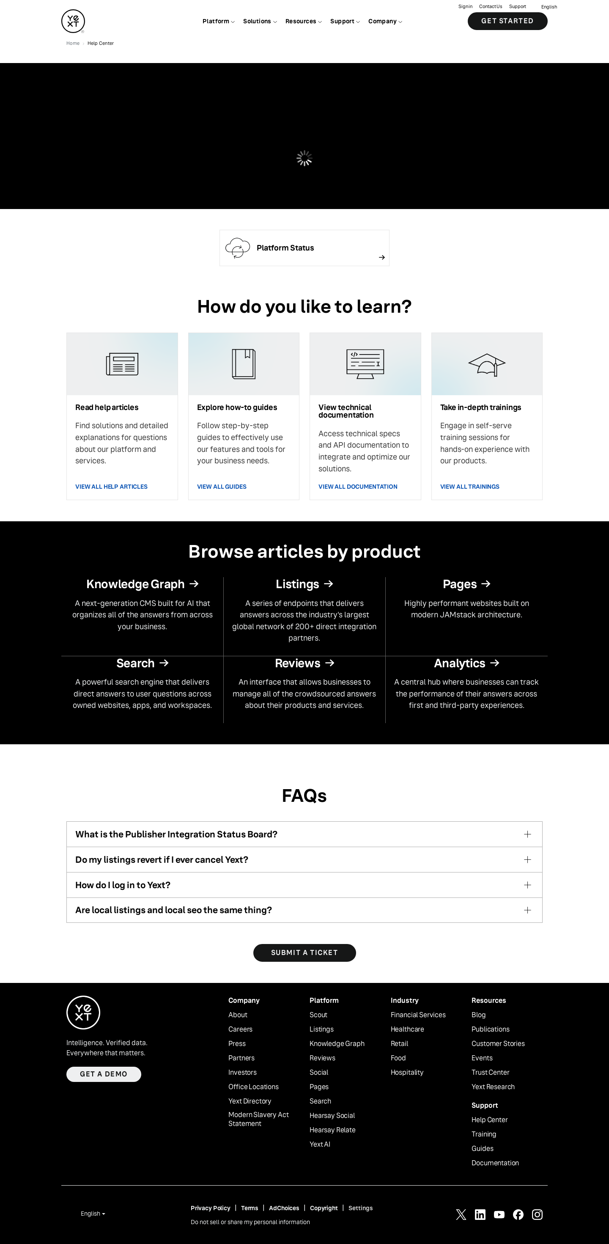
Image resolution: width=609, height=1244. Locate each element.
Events (482, 1058)
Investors (242, 1072)
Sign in (465, 6)
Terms (249, 1208)
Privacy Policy (210, 1208)
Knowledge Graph (337, 1044)
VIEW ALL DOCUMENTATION (358, 486)
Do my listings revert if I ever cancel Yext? (161, 859)
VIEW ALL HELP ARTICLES (111, 486)
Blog (479, 1015)
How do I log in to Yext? (122, 885)
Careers (240, 1029)
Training (484, 1134)
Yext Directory (250, 1101)
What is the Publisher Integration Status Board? (176, 834)
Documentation (495, 1163)
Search (320, 1101)
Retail (399, 1044)
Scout (318, 1015)
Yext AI (320, 1144)
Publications (490, 1029)
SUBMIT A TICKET (304, 952)
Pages (319, 1087)
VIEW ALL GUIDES (222, 486)
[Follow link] (304, 248)
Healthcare (407, 1029)
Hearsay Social (332, 1116)
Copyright (324, 1208)
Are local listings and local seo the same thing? (173, 910)
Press (236, 1044)
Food (398, 1058)
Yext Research (493, 1087)
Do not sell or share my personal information (250, 1222)
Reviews (322, 1058)
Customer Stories (498, 1044)
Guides (482, 1149)
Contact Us (490, 6)
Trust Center (490, 1072)
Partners (241, 1058)
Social (319, 1072)
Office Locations (253, 1087)
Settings (360, 1208)
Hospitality (407, 1072)
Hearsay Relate (333, 1130)
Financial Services (418, 1015)
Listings (322, 1029)
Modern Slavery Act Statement (258, 1119)
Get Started (507, 21)
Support (517, 6)
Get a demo (104, 1074)
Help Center (490, 1120)
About (237, 1015)
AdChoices (284, 1208)
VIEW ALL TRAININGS (469, 486)
